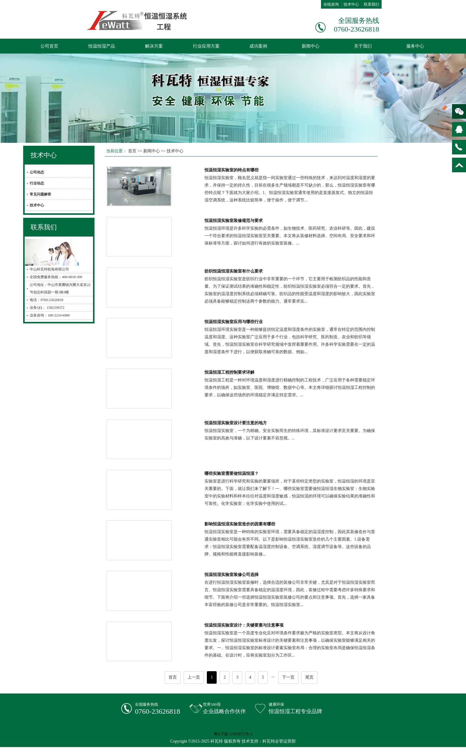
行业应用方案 (206, 46)
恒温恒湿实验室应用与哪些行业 (233, 322)
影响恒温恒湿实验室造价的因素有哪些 (239, 524)
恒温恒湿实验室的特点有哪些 (231, 170)
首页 (132, 151)
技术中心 (351, 4)
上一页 (194, 677)
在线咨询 (331, 4)
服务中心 (415, 46)
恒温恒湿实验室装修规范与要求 (233, 220)
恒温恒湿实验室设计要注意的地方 (235, 423)
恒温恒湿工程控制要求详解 (229, 372)
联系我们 (371, 4)
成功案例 (258, 46)
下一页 (288, 677)
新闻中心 (310, 46)
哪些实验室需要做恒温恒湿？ (231, 473)
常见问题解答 (40, 194)
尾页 (309, 677)
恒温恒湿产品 (101, 46)
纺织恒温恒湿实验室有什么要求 (233, 271)
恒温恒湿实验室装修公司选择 (231, 574)
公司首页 (49, 46)
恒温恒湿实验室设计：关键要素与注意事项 (244, 625)
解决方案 (154, 46)
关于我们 (363, 46)
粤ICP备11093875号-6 (233, 734)
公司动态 (37, 172)
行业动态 (37, 183)
